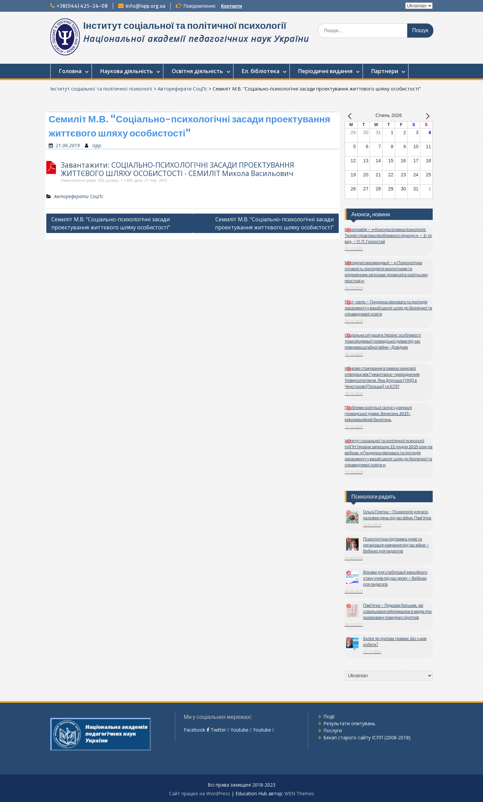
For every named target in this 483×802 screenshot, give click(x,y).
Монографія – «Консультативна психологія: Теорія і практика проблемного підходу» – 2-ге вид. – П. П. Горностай (388, 235)
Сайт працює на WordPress (199, 793)
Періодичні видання (325, 71)
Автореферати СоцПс (182, 88)
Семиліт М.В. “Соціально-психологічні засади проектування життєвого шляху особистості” (110, 223)
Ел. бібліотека (260, 71)
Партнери (384, 71)
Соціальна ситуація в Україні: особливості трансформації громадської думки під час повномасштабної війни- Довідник (383, 341)
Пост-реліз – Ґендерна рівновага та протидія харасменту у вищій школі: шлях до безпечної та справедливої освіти (388, 308)
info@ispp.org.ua (145, 6)
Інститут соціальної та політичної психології (184, 25)
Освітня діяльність (197, 71)
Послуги (332, 730)
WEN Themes (299, 793)
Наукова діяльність (126, 71)
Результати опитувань (349, 723)
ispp (96, 145)
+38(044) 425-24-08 (82, 6)
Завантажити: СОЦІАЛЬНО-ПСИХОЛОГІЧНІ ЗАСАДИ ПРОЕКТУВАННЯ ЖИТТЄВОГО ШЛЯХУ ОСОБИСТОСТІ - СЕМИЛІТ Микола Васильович (177, 169)
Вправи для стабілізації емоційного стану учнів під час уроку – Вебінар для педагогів (395, 578)
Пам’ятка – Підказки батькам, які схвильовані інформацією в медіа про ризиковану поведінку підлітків (397, 611)
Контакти (231, 6)
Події (329, 716)
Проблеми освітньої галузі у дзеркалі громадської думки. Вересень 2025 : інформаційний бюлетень (378, 413)
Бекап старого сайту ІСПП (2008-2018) (367, 737)
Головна (70, 71)
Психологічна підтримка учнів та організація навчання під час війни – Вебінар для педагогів (396, 545)
